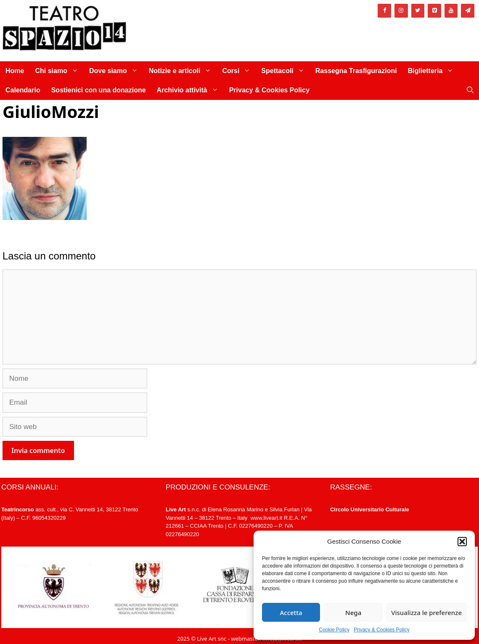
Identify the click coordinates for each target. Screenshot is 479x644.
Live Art (176, 509)
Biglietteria (433, 71)
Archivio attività (190, 90)
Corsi (239, 71)
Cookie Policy (334, 630)
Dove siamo (116, 71)
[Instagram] (401, 11)
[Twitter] (418, 11)
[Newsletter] (467, 11)
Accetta (291, 612)
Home (14, 70)
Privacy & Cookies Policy (382, 630)
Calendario (22, 90)
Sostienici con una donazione (98, 90)
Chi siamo (59, 71)
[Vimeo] (434, 11)
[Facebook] (384, 11)
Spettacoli (285, 71)
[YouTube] (451, 11)
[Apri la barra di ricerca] (470, 90)
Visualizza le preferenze (426, 612)
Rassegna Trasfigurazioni (356, 70)
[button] (462, 541)
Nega (353, 612)
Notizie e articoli (183, 71)
